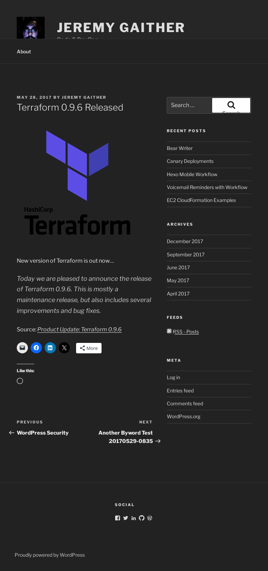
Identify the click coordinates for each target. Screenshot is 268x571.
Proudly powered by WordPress (50, 555)
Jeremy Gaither (121, 27)
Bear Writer (180, 148)
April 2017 (178, 293)
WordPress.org (183, 416)
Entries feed (180, 390)
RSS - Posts (183, 332)
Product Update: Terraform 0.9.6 (79, 329)
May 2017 (178, 280)
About (24, 51)
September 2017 (185, 254)
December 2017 (185, 241)
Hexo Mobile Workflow (192, 174)
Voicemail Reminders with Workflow (207, 187)
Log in (173, 377)
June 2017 (178, 267)
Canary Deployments (190, 161)
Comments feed (185, 403)
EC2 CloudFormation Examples (201, 200)
